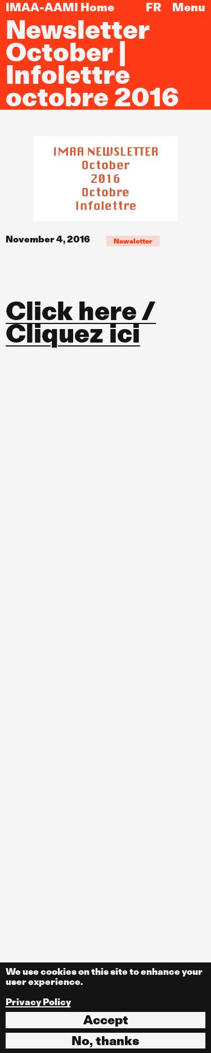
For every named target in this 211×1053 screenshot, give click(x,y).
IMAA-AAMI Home (60, 7)
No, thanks (105, 1040)
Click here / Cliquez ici (81, 322)
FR (153, 7)
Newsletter (133, 241)
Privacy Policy (38, 1002)
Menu (188, 7)
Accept (105, 1019)
